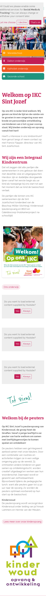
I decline (22, 22)
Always (26, 311)
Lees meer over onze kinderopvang (22, 521)
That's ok (35, 22)
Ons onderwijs (11, 287)
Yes (17, 311)
